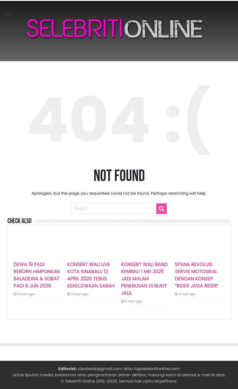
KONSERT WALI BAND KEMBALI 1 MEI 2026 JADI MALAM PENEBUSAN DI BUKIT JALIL (144, 278)
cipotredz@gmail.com (100, 369)
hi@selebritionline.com (156, 369)
